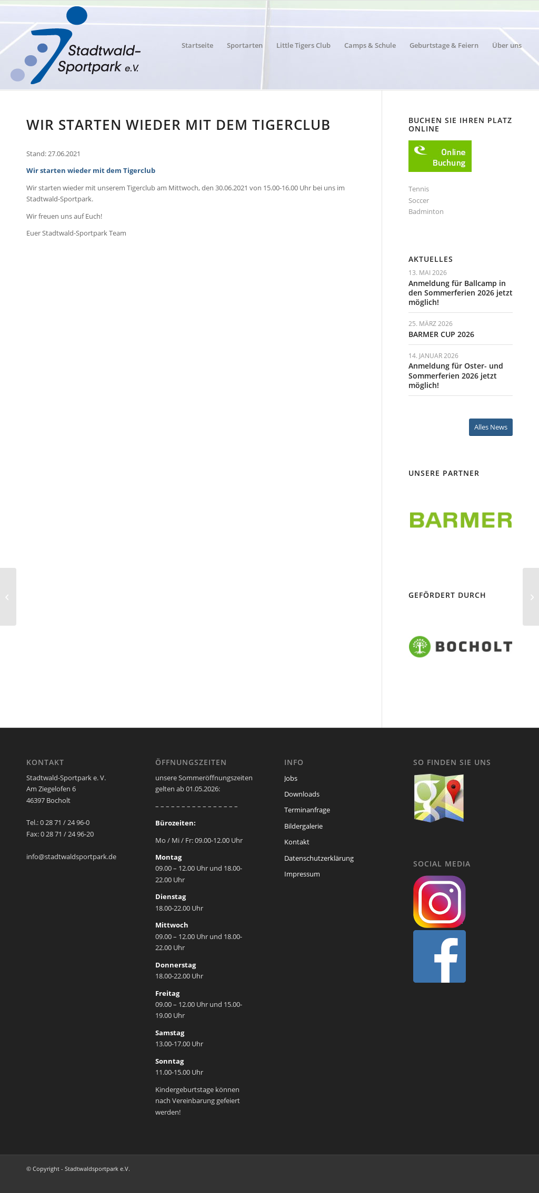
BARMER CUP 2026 (441, 334)
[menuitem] (197, 45)
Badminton (426, 211)
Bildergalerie (303, 826)
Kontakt (297, 842)
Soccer (418, 200)
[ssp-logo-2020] (78, 45)
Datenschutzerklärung (319, 858)
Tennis (418, 188)
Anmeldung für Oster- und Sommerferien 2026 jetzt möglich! (455, 375)
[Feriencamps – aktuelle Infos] (531, 597)
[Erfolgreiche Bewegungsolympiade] (8, 597)
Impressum (302, 874)
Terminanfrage (307, 809)
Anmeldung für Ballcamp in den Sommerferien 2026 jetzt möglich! (460, 292)
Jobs (290, 778)
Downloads (302, 794)
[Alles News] (491, 427)
